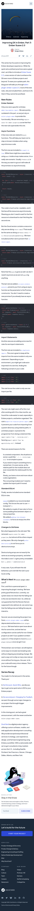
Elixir (2, 857)
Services (5, 841)
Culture (3, 872)
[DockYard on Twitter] (7, 897)
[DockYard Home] (8, 889)
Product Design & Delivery (9, 848)
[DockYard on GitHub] (24, 897)
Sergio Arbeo (19, 51)
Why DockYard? (6, 860)
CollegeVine (21, 881)
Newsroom (5, 881)
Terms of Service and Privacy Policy (10, 904)
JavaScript (16, 36)
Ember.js (8, 36)
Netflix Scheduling (23, 878)
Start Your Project (17, 833)
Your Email (6, 810)
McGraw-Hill (21, 872)
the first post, (12, 684)
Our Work (21, 865)
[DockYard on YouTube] (2, 897)
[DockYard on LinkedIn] (15, 897)
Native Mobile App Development (11, 854)
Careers (4, 878)
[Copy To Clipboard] (31, 56)
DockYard (5, 723)
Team (3, 875)
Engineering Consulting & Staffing (12, 851)
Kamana (19, 875)
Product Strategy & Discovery (11, 845)
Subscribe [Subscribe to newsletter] (25, 810)
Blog (2, 869)
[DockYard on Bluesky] (11, 897)
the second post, (17, 696)
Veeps (19, 869)
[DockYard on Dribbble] (19, 897)
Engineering (24, 36)
